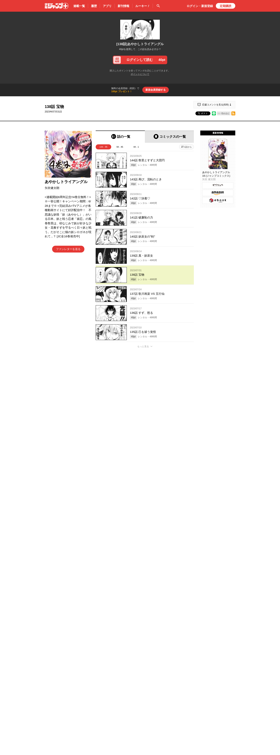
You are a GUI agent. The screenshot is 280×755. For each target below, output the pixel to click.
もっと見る (143, 346)
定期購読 (225, 6)
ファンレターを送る (68, 249)
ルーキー (142, 6)
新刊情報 (123, 6)
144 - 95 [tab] (103, 147)
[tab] (120, 137)
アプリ (107, 6)
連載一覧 (79, 6)
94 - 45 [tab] (119, 147)
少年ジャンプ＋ (56, 6)
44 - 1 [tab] (136, 147)
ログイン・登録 (200, 6)
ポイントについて (140, 74)
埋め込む (225, 113)
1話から (188, 147)
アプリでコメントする (144, 563)
